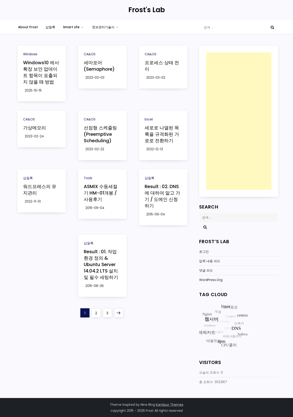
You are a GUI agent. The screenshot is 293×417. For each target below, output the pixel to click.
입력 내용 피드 (209, 261)
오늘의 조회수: (210, 372)
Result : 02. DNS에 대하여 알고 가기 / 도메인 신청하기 (162, 196)
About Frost (28, 27)
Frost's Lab (146, 10)
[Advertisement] (238, 121)
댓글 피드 (206, 270)
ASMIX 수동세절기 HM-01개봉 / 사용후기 (100, 193)
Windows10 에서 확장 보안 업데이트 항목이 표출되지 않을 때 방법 (41, 72)
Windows (30, 54)
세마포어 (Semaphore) (99, 65)
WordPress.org (210, 280)
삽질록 (50, 27)
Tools (88, 178)
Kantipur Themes (169, 404)
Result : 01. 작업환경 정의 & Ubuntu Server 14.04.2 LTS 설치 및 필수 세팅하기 (101, 264)
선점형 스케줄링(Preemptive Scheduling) (100, 134)
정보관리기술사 (105, 27)
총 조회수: (206, 382)
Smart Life (73, 27)
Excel (149, 119)
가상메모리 (34, 128)
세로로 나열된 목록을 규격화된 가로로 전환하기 (162, 134)
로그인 (204, 251)
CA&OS (89, 54)
